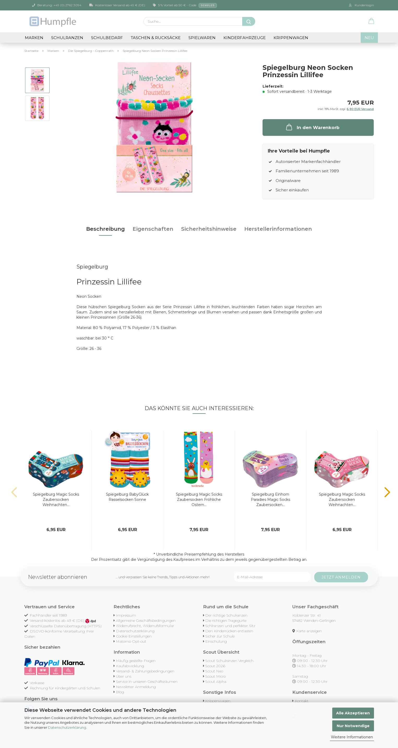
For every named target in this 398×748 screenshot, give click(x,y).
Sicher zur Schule (220, 636)
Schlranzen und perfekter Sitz (230, 625)
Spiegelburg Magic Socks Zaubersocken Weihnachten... (56, 499)
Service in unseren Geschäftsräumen (146, 681)
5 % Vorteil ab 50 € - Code (185, 5)
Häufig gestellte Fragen (136, 660)
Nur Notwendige (353, 725)
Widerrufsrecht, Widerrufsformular (145, 625)
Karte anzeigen (309, 631)
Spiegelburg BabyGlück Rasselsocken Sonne (127, 497)
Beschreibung (105, 229)
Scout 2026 (215, 666)
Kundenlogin (361, 5)
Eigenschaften (153, 229)
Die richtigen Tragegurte (225, 620)
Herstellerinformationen (278, 229)
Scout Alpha (215, 681)
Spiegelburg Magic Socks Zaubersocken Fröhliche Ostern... (199, 499)
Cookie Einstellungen (134, 636)
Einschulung (216, 641)
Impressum (126, 615)
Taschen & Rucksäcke (156, 37)
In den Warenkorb (312, 127)
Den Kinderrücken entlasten (229, 631)
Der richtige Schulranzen (226, 615)
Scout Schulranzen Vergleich (229, 660)
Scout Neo (214, 671)
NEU (369, 37)
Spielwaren (202, 37)
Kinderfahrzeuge (244, 37)
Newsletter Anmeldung (136, 686)
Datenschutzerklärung (67, 727)
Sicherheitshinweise (208, 229)
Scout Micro (215, 676)
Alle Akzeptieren (353, 713)
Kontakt (301, 700)
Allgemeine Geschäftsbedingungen (146, 620)
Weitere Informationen (352, 737)
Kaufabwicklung (130, 666)
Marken (34, 37)
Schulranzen (67, 37)
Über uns (123, 676)
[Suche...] (248, 21)
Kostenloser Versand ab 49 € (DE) (117, 5)
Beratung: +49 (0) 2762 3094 (56, 5)
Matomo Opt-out (131, 641)
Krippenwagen (291, 37)
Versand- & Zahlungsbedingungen (145, 671)
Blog (120, 692)
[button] (371, 21)
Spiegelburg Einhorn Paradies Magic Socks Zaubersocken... (270, 499)
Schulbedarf (107, 37)
